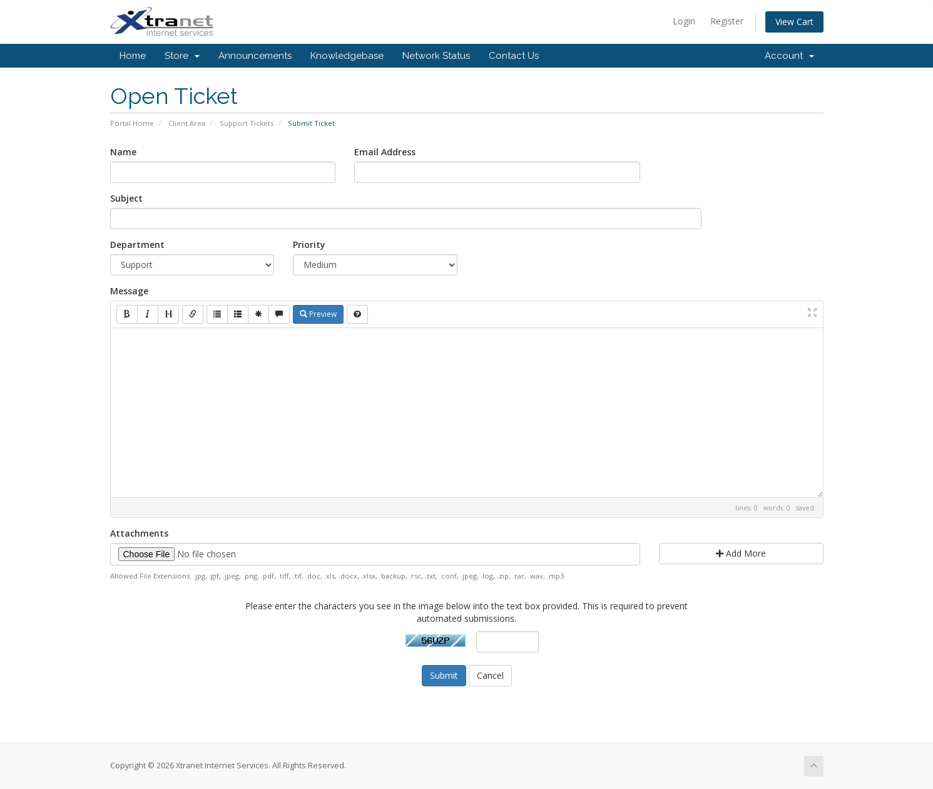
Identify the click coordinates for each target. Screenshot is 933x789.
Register (726, 21)
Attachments (139, 533)
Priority (309, 244)
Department (137, 244)
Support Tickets (246, 123)
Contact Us (514, 55)
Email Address (385, 152)
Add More (741, 553)
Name (123, 152)
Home (133, 55)
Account (789, 55)
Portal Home (132, 123)
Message (129, 291)
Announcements (255, 55)
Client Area (186, 123)
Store (182, 55)
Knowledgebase (347, 55)
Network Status (436, 55)
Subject (126, 198)
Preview (318, 314)
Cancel (490, 675)
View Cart (794, 22)
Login (684, 21)
